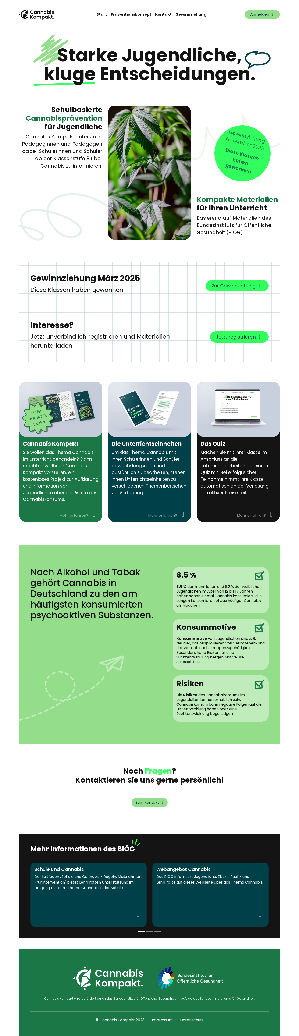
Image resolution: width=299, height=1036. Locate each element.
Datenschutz (192, 1020)
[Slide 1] (149, 931)
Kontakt (163, 14)
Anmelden (262, 14)
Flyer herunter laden (38, 417)
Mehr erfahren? (79, 514)
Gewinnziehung (190, 14)
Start (101, 14)
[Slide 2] (157, 931)
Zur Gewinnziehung (237, 286)
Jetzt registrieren (239, 337)
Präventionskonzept (131, 14)
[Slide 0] (141, 931)
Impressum (162, 1020)
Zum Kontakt (150, 802)
